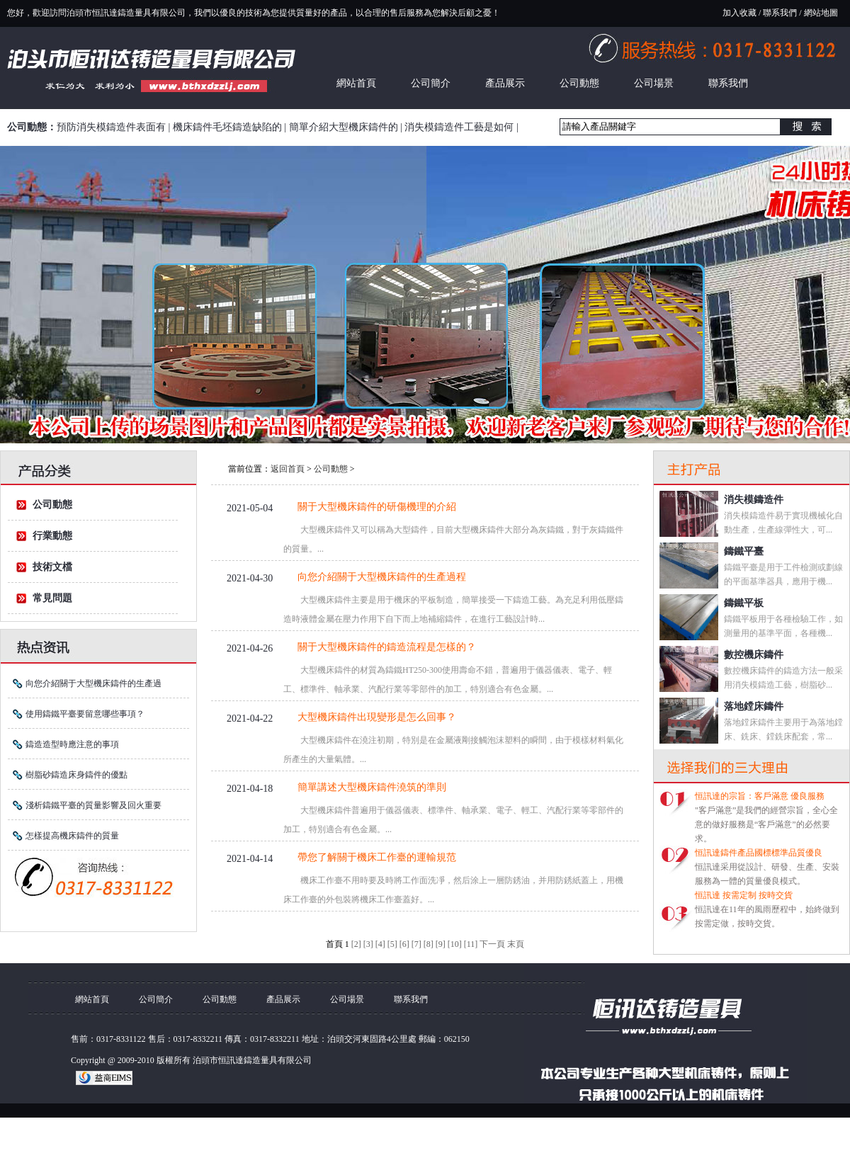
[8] (429, 944)
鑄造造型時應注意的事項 (72, 744)
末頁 (515, 944)
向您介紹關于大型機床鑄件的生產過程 (382, 577)
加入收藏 (739, 13)
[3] (368, 944)
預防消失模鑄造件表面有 (111, 127)
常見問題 (52, 598)
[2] (356, 944)
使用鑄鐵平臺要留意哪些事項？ (85, 714)
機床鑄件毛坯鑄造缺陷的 (227, 127)
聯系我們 (780, 13)
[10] (455, 944)
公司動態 (579, 83)
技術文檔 (52, 567)
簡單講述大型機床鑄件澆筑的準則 (372, 787)
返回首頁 (288, 469)
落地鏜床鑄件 (753, 706)
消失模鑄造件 (753, 499)
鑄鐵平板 (744, 603)
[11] (471, 944)
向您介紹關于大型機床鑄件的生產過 (94, 683)
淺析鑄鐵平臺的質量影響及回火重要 (94, 805)
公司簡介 (430, 83)
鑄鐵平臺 (744, 551)
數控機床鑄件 (753, 654)
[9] (441, 944)
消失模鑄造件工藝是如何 (459, 127)
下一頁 (492, 944)
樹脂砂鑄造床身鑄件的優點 (77, 775)
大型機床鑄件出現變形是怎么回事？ (377, 717)
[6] (404, 944)
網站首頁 (356, 83)
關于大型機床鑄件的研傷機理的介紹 (377, 506)
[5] (392, 944)
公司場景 (654, 83)
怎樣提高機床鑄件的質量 (72, 836)
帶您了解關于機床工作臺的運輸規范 (377, 857)
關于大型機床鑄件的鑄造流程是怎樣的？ (387, 647)
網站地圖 (821, 13)
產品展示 (505, 83)
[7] (416, 944)
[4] (380, 944)
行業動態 (52, 535)
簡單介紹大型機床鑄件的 (343, 127)
